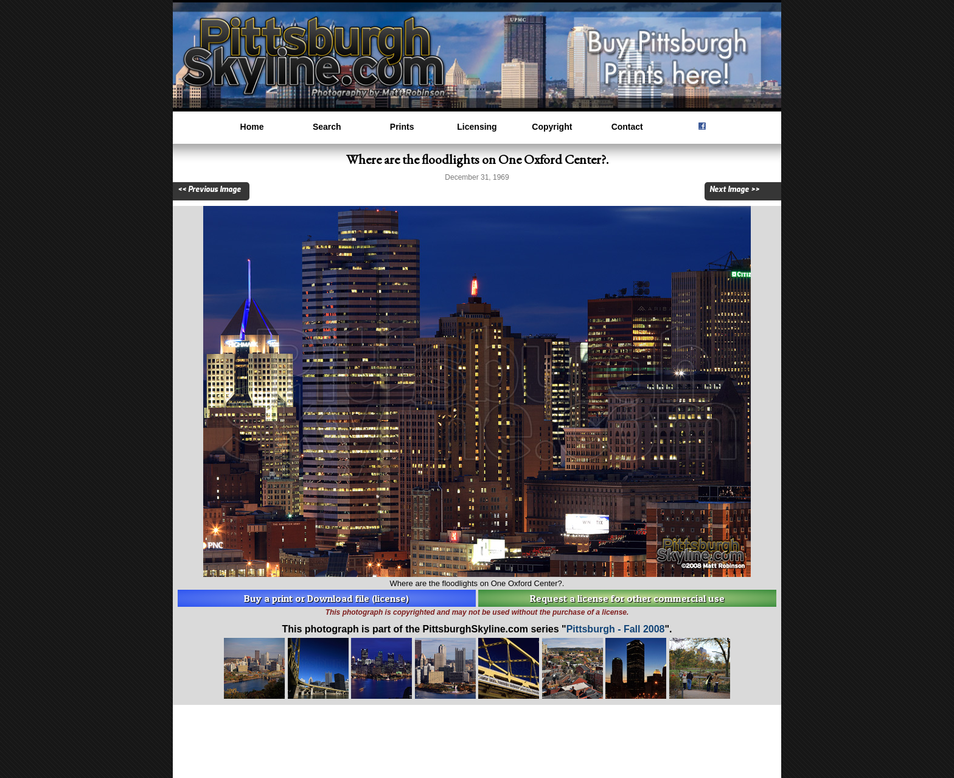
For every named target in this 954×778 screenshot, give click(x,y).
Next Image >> (734, 189)
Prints (402, 127)
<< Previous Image (209, 189)
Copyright (552, 127)
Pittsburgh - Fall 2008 (615, 629)
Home (252, 127)
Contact (627, 127)
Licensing (476, 127)
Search (327, 127)
